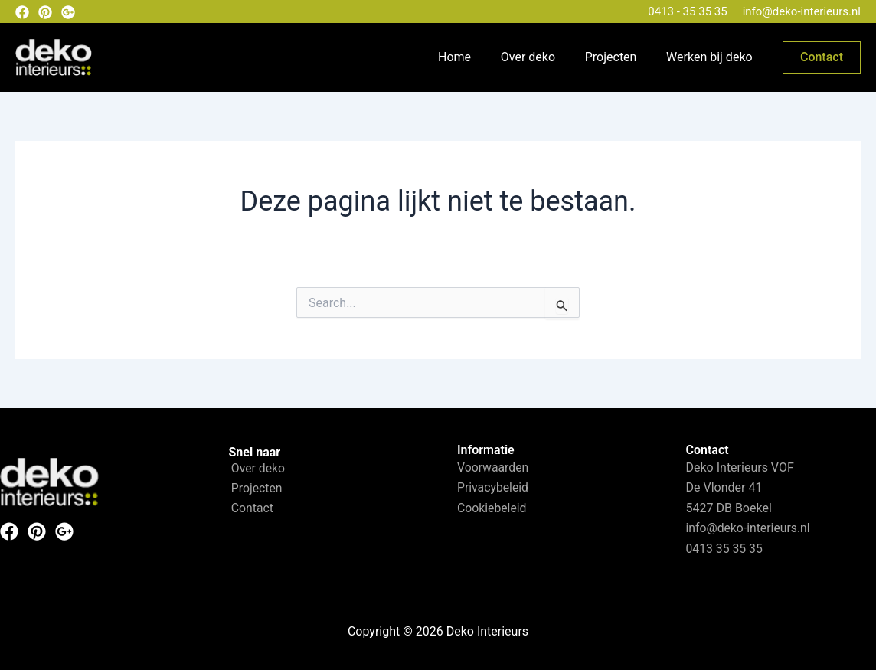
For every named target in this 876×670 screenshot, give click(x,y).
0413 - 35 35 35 (687, 11)
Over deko (540, 57)
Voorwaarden (493, 467)
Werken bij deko (711, 57)
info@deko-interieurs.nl (802, 11)
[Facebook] (22, 12)
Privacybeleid (493, 487)
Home (472, 57)
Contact (250, 509)
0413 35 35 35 (725, 548)
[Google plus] (68, 12)
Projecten (619, 57)
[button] (822, 57)
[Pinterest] (45, 12)
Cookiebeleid (492, 508)
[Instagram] (64, 531)
